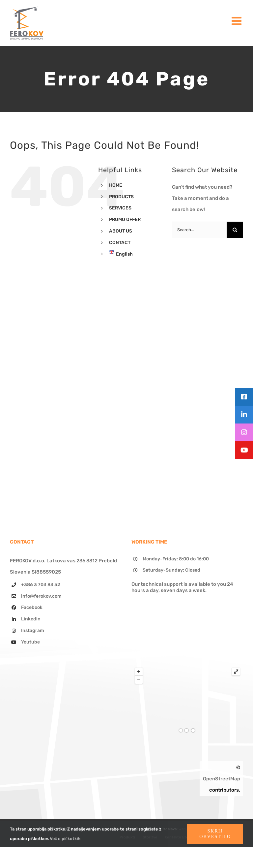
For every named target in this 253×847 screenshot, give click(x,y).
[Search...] (199, 230)
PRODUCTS (121, 197)
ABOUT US (120, 231)
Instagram (32, 630)
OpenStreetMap (221, 779)
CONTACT (119, 242)
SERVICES (120, 208)
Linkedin (31, 619)
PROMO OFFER (125, 219)
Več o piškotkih (65, 838)
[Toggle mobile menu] (237, 20)
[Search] (235, 230)
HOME (115, 185)
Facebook (31, 607)
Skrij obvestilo (215, 834)
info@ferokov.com (41, 596)
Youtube (30, 642)
